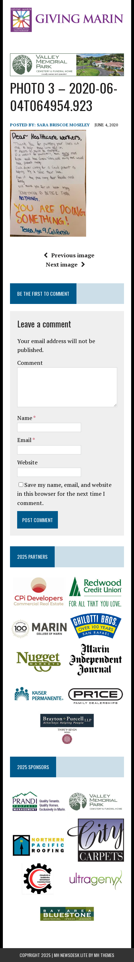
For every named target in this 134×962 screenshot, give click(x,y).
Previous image (69, 255)
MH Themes (104, 955)
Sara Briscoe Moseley (63, 124)
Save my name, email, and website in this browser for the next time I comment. (64, 494)
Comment (30, 363)
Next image (65, 264)
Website (27, 462)
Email (25, 440)
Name (25, 418)
